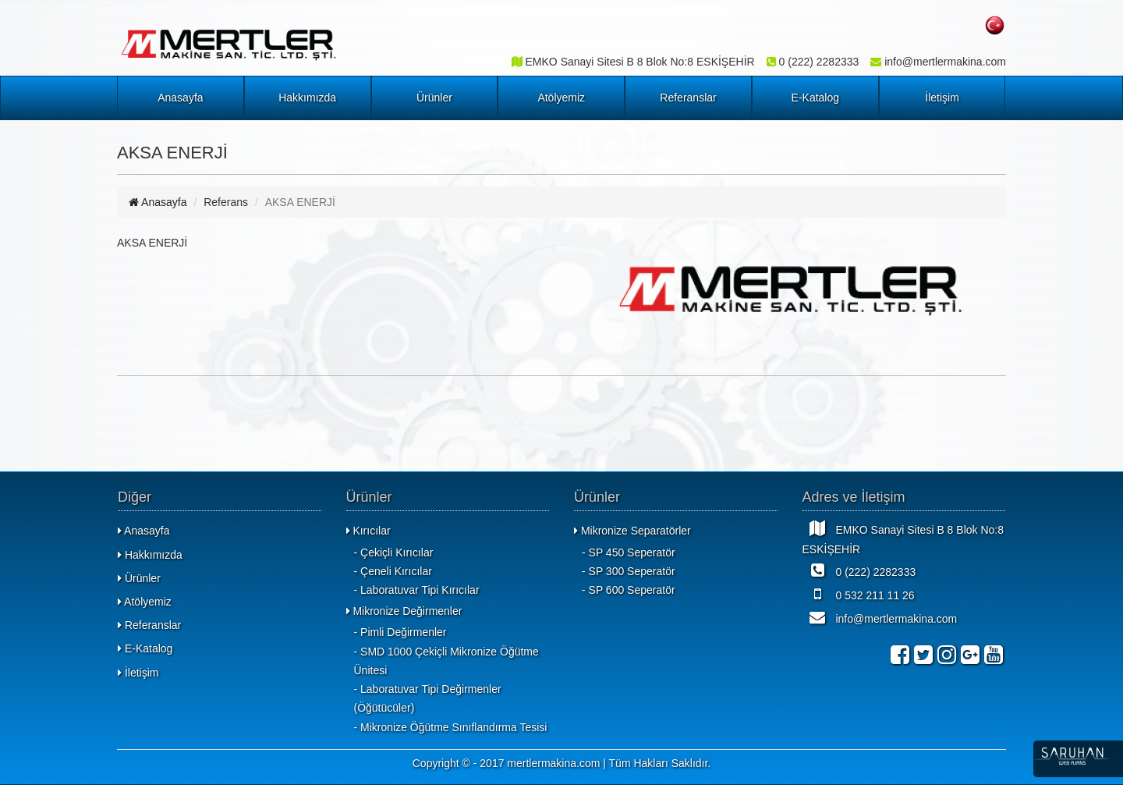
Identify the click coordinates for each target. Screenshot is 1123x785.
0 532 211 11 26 (858, 594)
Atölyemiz (561, 97)
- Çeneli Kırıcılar (393, 571)
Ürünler (434, 97)
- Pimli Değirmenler (400, 632)
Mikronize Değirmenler (404, 611)
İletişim (942, 97)
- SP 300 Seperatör (628, 571)
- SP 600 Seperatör (628, 590)
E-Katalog (815, 97)
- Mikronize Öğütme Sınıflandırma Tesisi (450, 727)
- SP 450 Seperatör (628, 552)
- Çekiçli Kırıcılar (394, 552)
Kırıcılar (368, 530)
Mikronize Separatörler (632, 530)
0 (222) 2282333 (859, 570)
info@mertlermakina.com (880, 617)
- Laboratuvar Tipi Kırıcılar (417, 590)
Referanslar (688, 97)
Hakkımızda (307, 97)
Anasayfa (180, 97)
